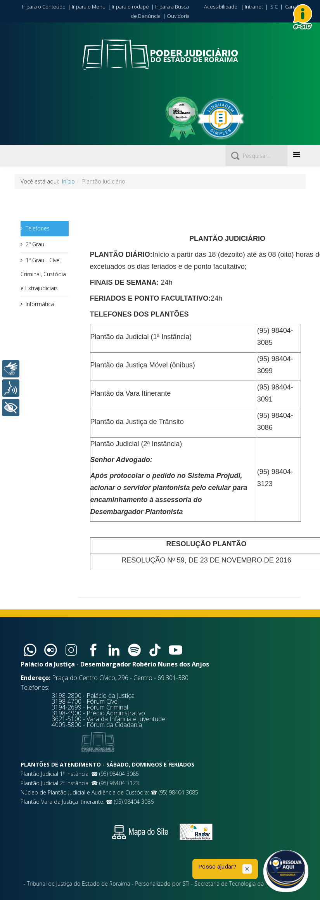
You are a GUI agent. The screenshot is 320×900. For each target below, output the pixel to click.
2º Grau (35, 244)
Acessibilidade (220, 6)
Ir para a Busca (172, 6)
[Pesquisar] (256, 155)
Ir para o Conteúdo (44, 6)
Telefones (38, 228)
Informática (40, 304)
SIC (274, 6)
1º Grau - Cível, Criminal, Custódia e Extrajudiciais (43, 274)
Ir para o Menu (89, 6)
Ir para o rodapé (130, 6)
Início (68, 181)
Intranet (254, 6)
